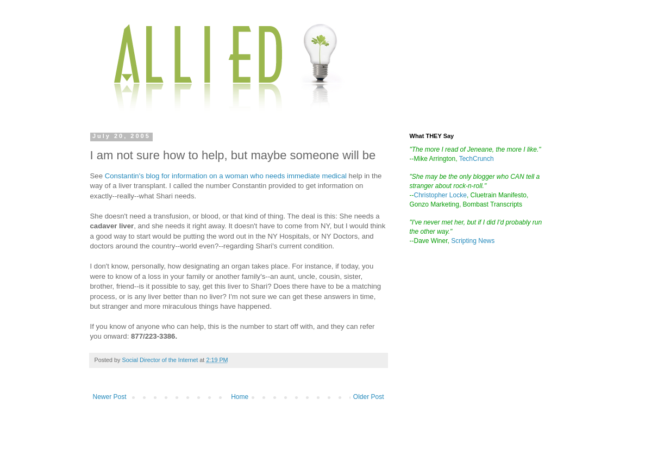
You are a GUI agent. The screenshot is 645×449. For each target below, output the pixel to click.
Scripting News (472, 241)
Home (239, 397)
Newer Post (110, 397)
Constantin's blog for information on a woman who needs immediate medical (227, 176)
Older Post (368, 397)
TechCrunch (476, 159)
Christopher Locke (440, 195)
